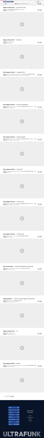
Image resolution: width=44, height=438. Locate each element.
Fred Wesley (8, 171)
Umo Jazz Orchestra (18, 266)
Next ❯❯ (11, 396)
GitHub (30, 420)
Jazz (14, 10)
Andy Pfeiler (8, 365)
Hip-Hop (10, 301)
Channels (4, 10)
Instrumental (11, 10)
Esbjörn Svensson (9, 74)
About (30, 415)
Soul (23, 75)
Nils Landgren (22, 9)
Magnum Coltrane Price (14, 7)
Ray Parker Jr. (31, 106)
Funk (7, 10)
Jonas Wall (8, 9)
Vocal (28, 75)
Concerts (8, 75)
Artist (16, 3)
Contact (30, 419)
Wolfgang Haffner (19, 298)
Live (21, 75)
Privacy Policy (30, 417)
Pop (11, 269)
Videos (25, 75)
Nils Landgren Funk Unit (14, 72)
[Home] (8, 1)
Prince (20, 268)
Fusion (13, 75)
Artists (4, 9)
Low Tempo (17, 204)
